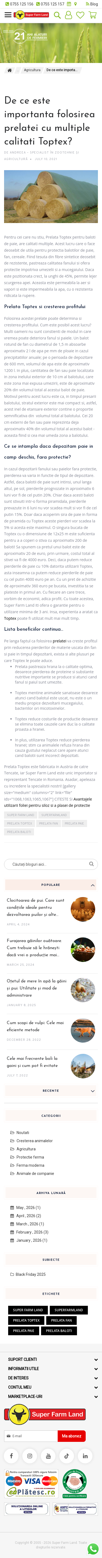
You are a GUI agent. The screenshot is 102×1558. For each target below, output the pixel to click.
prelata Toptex (19, 824)
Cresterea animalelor (31, 1141)
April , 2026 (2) (25, 1216)
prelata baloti (19, 832)
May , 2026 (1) (25, 1207)
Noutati (19, 1132)
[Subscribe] (72, 1436)
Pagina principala (9, 70)
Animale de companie (32, 1173)
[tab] (51, 885)
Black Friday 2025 (28, 1274)
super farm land (20, 815)
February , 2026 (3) (29, 1232)
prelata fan (48, 824)
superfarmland (54, 815)
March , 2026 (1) (27, 1224)
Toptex (10, 618)
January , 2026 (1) (28, 1240)
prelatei (59, 640)
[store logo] (31, 14)
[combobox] (51, 864)
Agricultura (32, 70)
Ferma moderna (27, 1165)
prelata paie (74, 824)
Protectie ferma (27, 1157)
